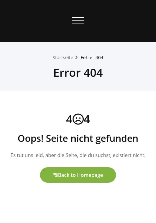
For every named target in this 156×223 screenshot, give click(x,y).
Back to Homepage (78, 175)
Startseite (63, 57)
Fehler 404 (92, 57)
